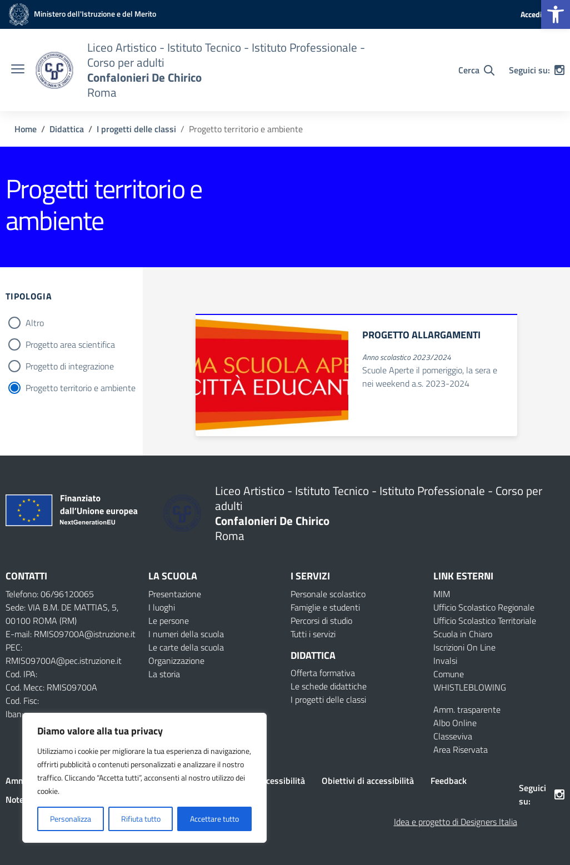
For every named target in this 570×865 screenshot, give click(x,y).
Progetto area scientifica (70, 344)
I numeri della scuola (186, 634)
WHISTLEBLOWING (469, 687)
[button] (555, 14)
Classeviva (452, 736)
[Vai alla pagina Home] (25, 129)
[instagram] (559, 70)
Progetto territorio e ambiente (81, 387)
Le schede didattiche (329, 686)
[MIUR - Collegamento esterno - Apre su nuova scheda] (81, 13)
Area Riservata (460, 749)
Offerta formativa (323, 672)
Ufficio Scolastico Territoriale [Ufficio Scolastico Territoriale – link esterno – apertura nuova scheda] (484, 620)
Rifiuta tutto (141, 818)
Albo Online (455, 722)
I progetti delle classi (328, 699)
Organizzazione (176, 660)
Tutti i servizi (313, 634)
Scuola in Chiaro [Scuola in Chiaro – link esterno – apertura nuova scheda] (462, 634)
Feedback (449, 780)
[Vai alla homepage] (54, 70)
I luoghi (161, 607)
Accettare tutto (214, 818)
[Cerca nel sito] (476, 70)
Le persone (168, 620)
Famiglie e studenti (325, 607)
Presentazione (174, 594)
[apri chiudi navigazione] (17, 70)
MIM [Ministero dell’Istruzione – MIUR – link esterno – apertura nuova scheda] (441, 594)
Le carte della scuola (186, 647)
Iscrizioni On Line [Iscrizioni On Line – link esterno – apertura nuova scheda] (464, 647)
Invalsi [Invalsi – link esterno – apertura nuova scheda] (445, 660)
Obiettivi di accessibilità (368, 780)
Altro (35, 322)
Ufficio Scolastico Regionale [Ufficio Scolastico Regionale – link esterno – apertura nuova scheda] (483, 607)
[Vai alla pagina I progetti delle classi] (136, 129)
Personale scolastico (328, 594)
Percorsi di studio (321, 620)
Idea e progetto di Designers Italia (455, 821)
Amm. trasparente (467, 709)
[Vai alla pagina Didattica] (66, 129)
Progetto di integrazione (70, 366)
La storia (164, 674)
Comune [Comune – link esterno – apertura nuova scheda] (448, 674)
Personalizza (70, 818)
